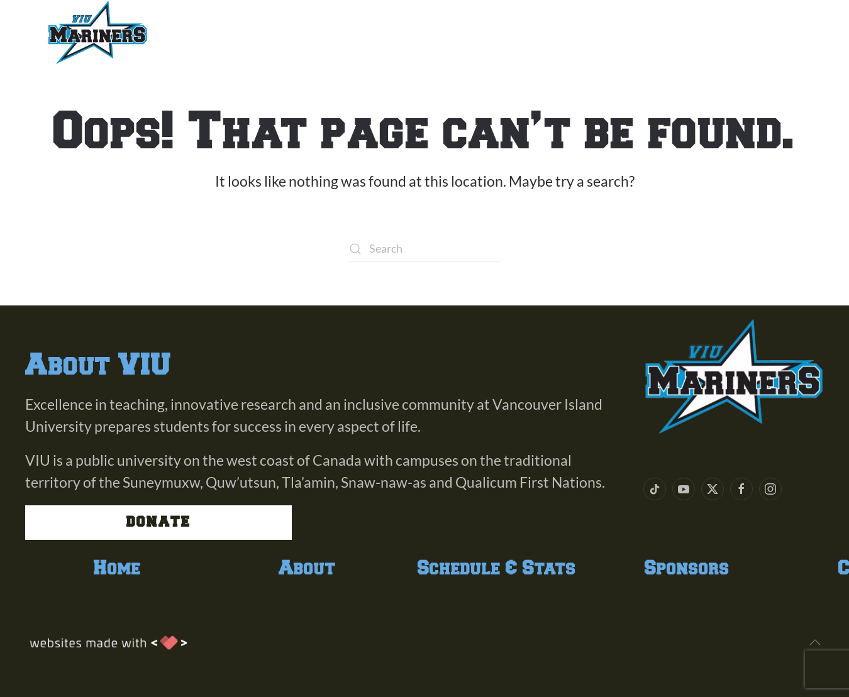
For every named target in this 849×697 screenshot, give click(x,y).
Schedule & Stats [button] (396, 32)
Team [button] (278, 32)
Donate (158, 522)
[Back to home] (97, 32)
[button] (815, 642)
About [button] (209, 32)
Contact (631, 32)
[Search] (424, 248)
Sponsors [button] (533, 32)
